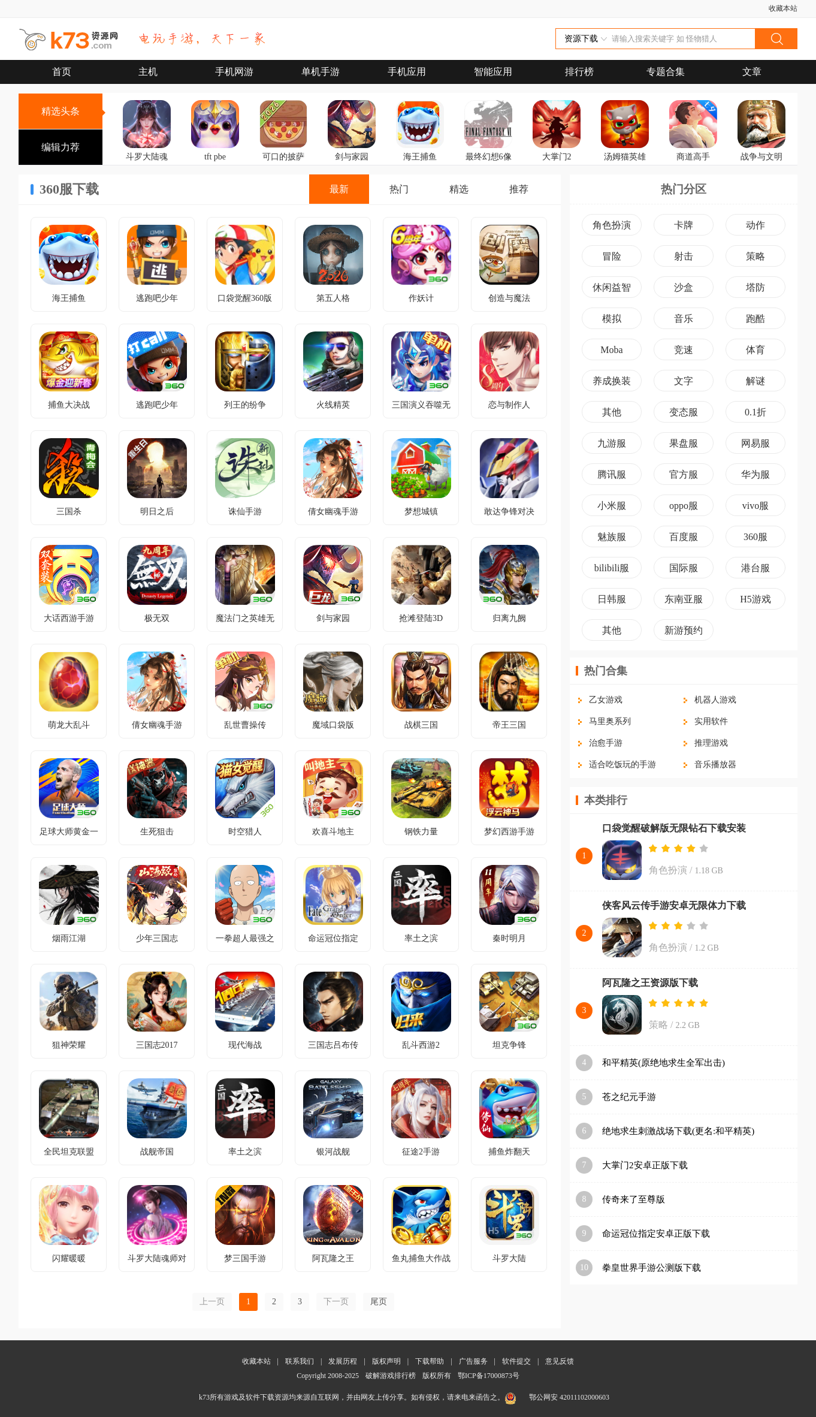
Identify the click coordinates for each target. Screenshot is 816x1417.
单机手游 (320, 72)
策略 (755, 256)
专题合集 (665, 72)
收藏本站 (783, 8)
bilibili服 (612, 568)
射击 (683, 256)
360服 (755, 537)
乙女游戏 (605, 699)
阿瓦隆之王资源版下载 (650, 983)
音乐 (683, 318)
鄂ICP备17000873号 (488, 1375)
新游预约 (683, 630)
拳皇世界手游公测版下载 (651, 1268)
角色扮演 (612, 225)
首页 (61, 72)
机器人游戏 (715, 699)
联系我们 (299, 1361)
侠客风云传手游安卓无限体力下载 (674, 905)
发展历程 (342, 1361)
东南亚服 (683, 599)
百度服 (683, 537)
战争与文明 (761, 156)
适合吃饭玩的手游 (622, 764)
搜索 (776, 39)
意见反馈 (559, 1361)
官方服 (683, 474)
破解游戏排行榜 (391, 1375)
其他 (611, 412)
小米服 (611, 506)
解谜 (755, 381)
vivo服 (755, 506)
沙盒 (683, 287)
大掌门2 (557, 156)
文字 (683, 381)
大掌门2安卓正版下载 (645, 1165)
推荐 (518, 189)
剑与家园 (351, 156)
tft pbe (215, 156)
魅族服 (611, 537)
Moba (611, 350)
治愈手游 (605, 742)
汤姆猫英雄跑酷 (625, 165)
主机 (148, 72)
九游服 (611, 443)
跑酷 (755, 318)
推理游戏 (711, 742)
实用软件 (711, 721)
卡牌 (683, 225)
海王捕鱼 (420, 156)
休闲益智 (612, 287)
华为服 (755, 474)
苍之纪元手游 (629, 1097)
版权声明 (386, 1361)
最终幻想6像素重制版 (489, 165)
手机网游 (234, 72)
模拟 (611, 318)
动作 (755, 225)
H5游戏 (755, 599)
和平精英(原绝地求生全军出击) (663, 1063)
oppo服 (683, 506)
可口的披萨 (283, 156)
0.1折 (755, 412)
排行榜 (579, 72)
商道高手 (693, 156)
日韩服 (611, 599)
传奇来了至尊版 (633, 1199)
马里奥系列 (610, 721)
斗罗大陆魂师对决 (147, 165)
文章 (751, 72)
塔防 (755, 287)
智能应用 (493, 72)
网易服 (755, 443)
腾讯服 (611, 474)
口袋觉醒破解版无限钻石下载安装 (674, 828)
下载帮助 (429, 1361)
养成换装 (612, 381)
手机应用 (407, 72)
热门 (399, 189)
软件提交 (516, 1361)
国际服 (683, 568)
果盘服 (683, 443)
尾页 (378, 1301)
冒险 (611, 256)
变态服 (683, 412)
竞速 (683, 350)
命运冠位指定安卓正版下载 (656, 1233)
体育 (755, 350)
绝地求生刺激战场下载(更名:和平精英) (678, 1131)
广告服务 (473, 1361)
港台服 (755, 568)
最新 (339, 189)
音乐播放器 (715, 764)
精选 (459, 189)
